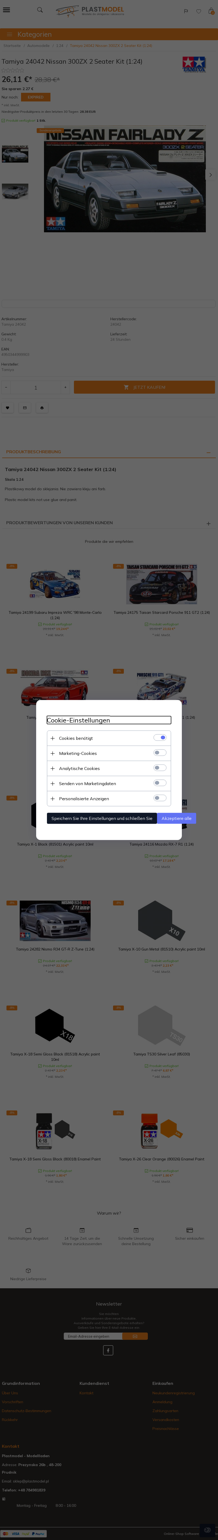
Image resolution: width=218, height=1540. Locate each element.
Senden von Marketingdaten (87, 783)
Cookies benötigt (76, 738)
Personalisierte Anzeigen (84, 798)
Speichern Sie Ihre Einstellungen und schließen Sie (102, 818)
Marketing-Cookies (78, 753)
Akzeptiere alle (177, 818)
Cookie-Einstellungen (78, 720)
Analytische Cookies (79, 768)
